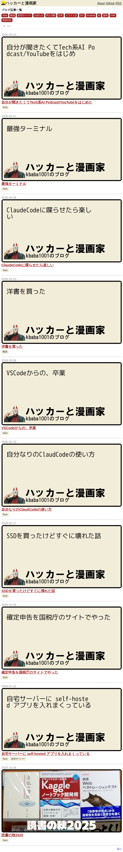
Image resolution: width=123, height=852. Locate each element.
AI (99, 15)
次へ (119, 848)
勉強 (12, 15)
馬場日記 (7, 20)
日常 (60, 15)
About (101, 3)
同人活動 (50, 15)
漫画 (105, 15)
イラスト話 (71, 15)
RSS (119, 3)
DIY (82, 15)
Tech (4, 15)
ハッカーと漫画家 (21, 3)
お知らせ (38, 15)
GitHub (110, 3)
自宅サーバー (24, 15)
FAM (113, 15)
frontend (91, 15)
